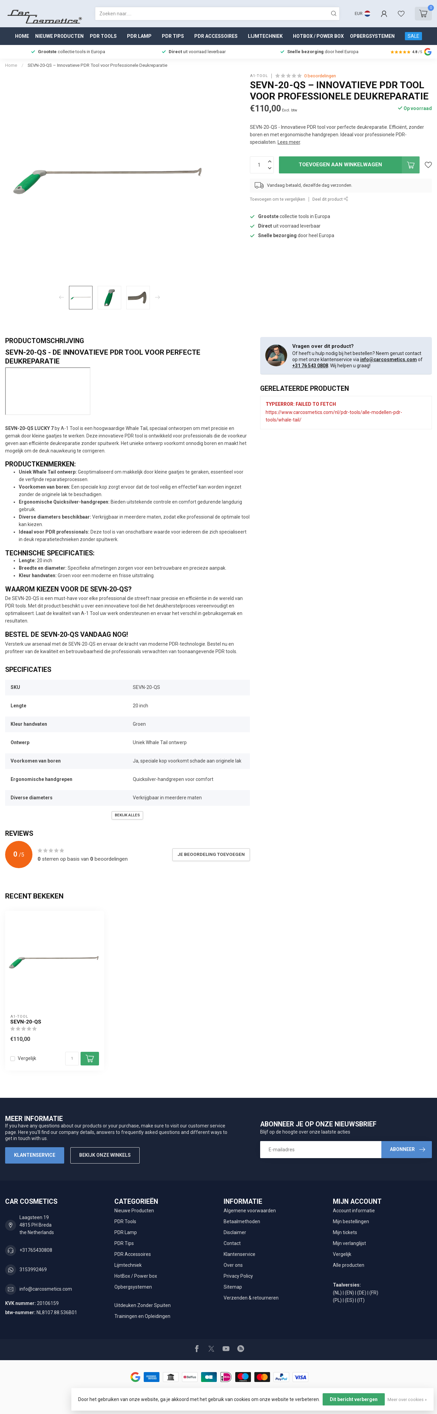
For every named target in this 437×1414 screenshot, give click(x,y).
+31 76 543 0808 (310, 365)
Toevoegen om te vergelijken (277, 199)
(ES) (349, 1300)
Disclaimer (235, 1232)
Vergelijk (27, 1058)
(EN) (349, 1292)
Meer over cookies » (407, 1399)
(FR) (373, 1292)
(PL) (337, 1300)
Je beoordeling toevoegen (211, 854)
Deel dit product (330, 199)
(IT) (361, 1300)
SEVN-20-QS (25, 1022)
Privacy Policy (238, 1276)
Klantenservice (34, 1155)
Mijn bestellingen (351, 1221)
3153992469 (33, 1269)
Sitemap (233, 1287)
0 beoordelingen (320, 75)
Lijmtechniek (265, 36)
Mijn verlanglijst (349, 1243)
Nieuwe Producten (59, 36)
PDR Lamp (139, 36)
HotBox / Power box (318, 36)
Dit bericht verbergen (354, 1399)
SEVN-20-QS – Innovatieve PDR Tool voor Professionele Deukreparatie (97, 65)
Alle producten (348, 1265)
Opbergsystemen (372, 36)
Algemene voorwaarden (250, 1210)
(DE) (361, 1292)
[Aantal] (72, 1058)
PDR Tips (173, 36)
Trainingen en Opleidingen (142, 1316)
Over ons (233, 1265)
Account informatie (354, 1210)
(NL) (337, 1292)
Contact (232, 1243)
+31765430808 (35, 1250)
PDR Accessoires (216, 36)
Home (22, 36)
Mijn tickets (345, 1232)
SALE (413, 36)
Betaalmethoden (242, 1221)
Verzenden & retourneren (251, 1298)
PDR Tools (103, 36)
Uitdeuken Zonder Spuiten (142, 1305)
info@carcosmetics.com (388, 359)
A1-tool (259, 76)
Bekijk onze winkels (105, 1155)
